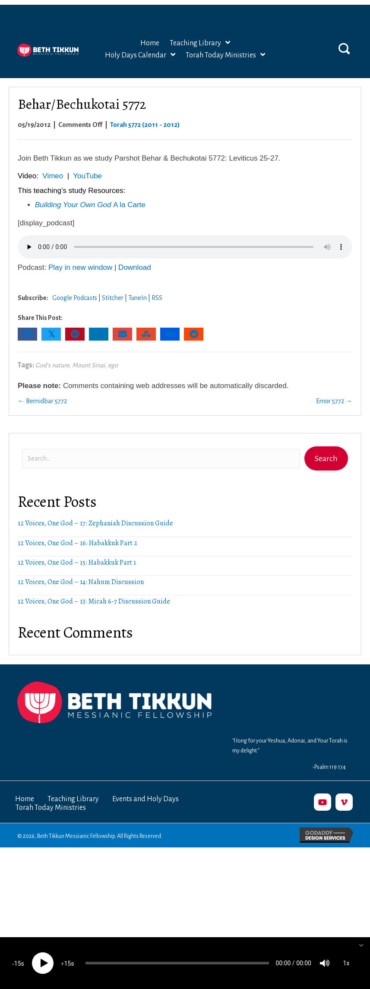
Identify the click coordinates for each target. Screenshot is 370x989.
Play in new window (80, 254)
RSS (157, 284)
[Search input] (161, 445)
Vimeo (52, 162)
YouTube (87, 162)
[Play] (43, 963)
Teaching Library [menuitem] (73, 786)
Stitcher (112, 284)
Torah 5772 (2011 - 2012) (145, 111)
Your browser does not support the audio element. (185, 233)
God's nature (52, 351)
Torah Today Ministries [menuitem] (51, 794)
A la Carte (90, 191)
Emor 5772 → (334, 387)
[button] (344, 34)
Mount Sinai (88, 351)
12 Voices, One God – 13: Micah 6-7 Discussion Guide (94, 588)
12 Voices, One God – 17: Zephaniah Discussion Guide (95, 510)
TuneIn (137, 284)
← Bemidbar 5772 (42, 387)
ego (113, 351)
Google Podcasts (74, 284)
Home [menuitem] (24, 786)
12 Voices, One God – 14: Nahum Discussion (81, 568)
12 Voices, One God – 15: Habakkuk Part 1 (77, 549)
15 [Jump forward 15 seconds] (67, 963)
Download (134, 254)
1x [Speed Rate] (346, 963)
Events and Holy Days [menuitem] (145, 786)
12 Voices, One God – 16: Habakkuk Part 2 (77, 529)
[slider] (177, 963)
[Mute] (324, 963)
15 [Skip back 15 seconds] (17, 963)
